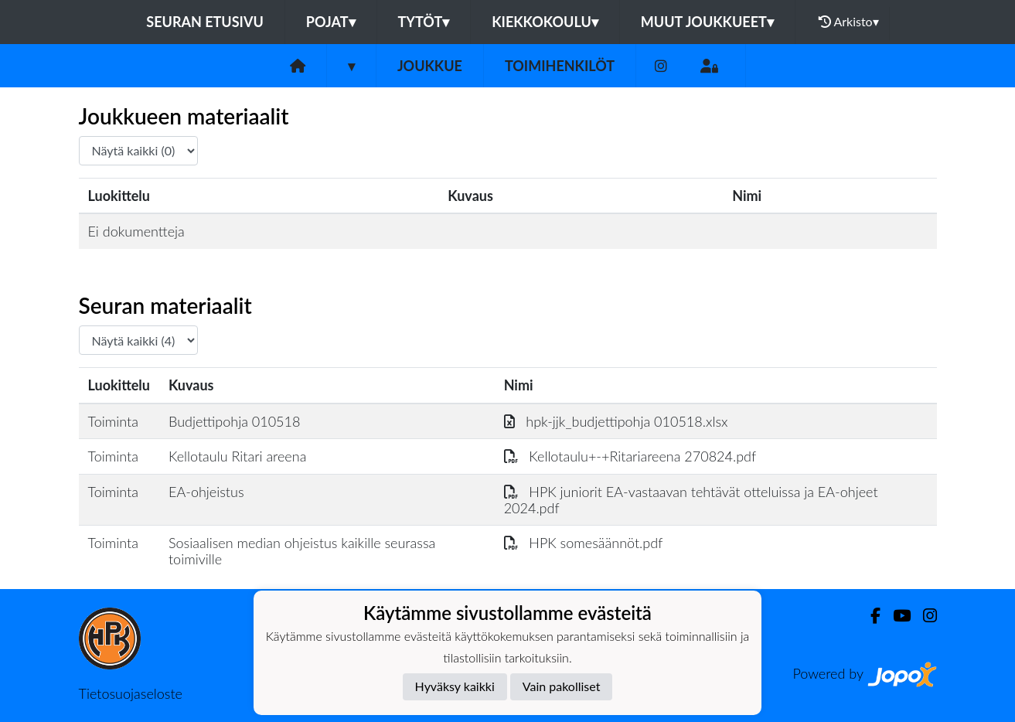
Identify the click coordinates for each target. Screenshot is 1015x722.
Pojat (331, 21)
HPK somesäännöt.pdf (583, 542)
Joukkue (429, 65)
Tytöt (424, 21)
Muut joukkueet (707, 21)
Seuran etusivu (205, 21)
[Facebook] (869, 616)
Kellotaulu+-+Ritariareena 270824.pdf (630, 456)
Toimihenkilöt (560, 65)
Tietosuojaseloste (130, 693)
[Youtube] (895, 616)
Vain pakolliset (562, 686)
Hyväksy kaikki (455, 686)
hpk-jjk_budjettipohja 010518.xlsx (616, 421)
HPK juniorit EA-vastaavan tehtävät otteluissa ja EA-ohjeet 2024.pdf (691, 499)
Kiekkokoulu (545, 21)
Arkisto (849, 21)
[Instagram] (661, 66)
